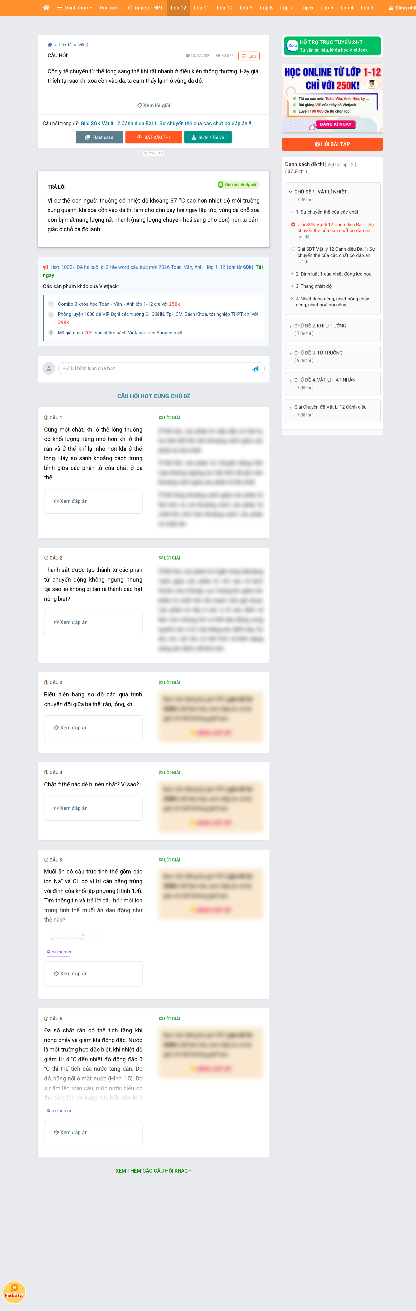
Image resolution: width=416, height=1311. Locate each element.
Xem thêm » (58, 952)
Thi (153, 137)
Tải (208, 137)
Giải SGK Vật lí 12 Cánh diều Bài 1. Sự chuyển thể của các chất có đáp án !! (166, 123)
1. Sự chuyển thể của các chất (327, 212)
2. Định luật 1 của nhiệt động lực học (334, 274)
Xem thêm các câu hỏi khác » (154, 1171)
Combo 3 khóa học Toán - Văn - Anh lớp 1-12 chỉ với (119, 304)
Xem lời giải (153, 106)
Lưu (249, 56)
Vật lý (83, 44)
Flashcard (99, 137)
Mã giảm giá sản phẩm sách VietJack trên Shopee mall (120, 333)
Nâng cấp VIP (211, 733)
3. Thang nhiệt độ (314, 286)
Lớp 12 (65, 44)
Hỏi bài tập (332, 144)
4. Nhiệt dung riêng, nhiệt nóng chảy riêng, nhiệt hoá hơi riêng (332, 302)
